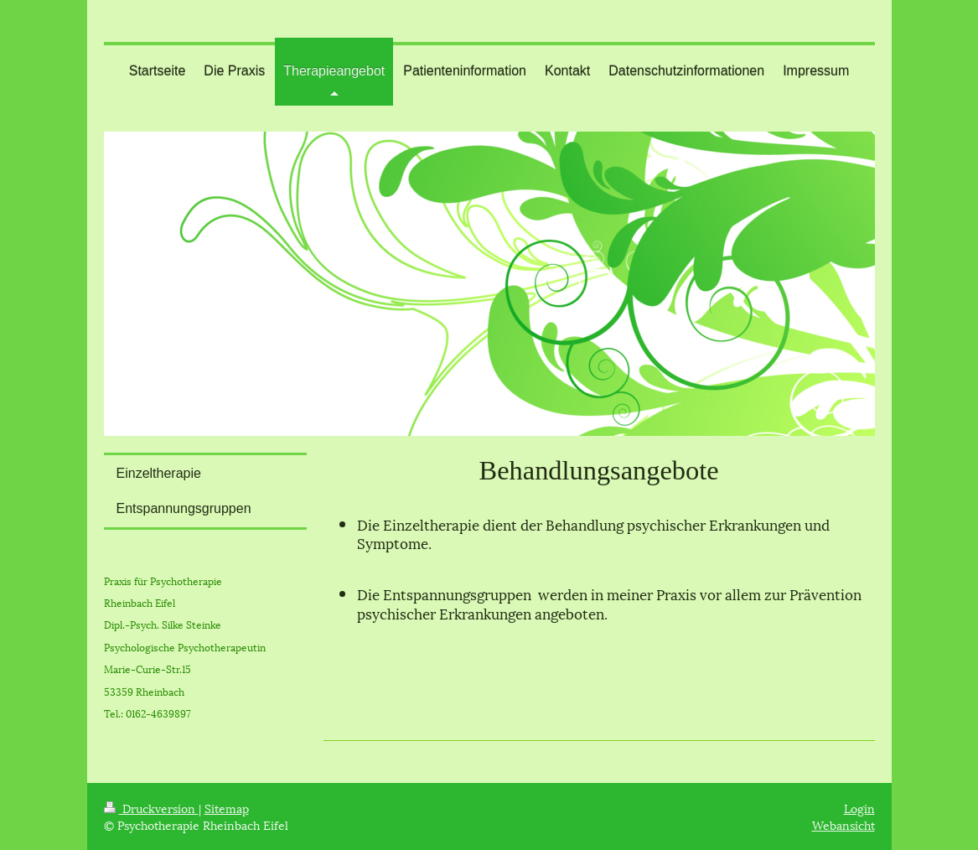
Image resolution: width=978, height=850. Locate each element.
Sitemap (226, 807)
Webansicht (843, 824)
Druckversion (151, 807)
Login (859, 807)
